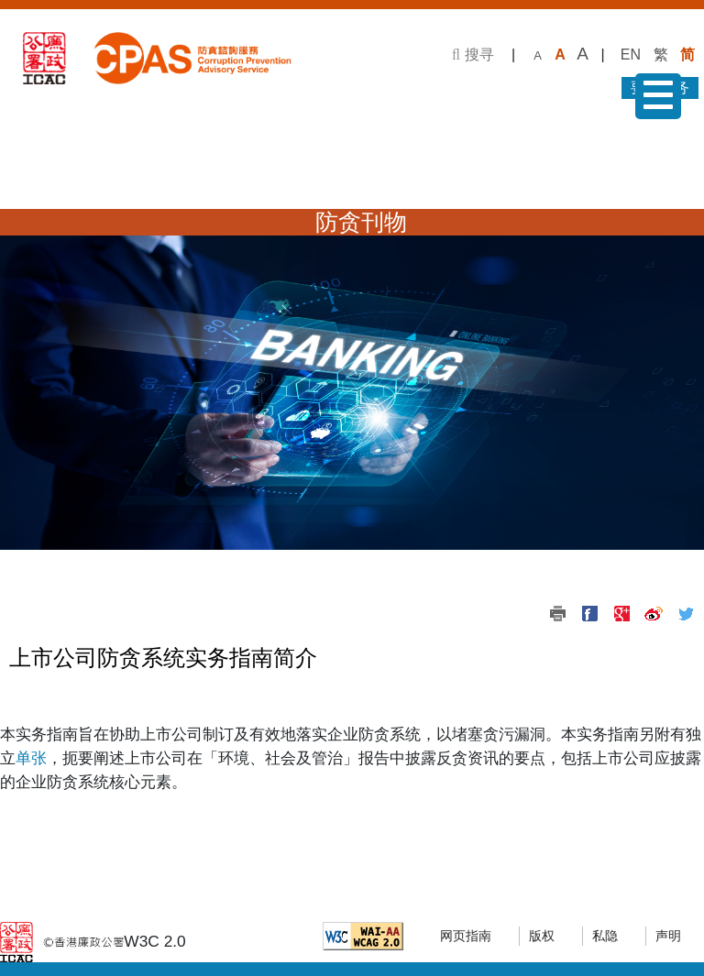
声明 (668, 936)
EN (631, 54)
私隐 (605, 936)
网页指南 (465, 936)
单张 (31, 758)
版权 (542, 936)
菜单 (654, 100)
